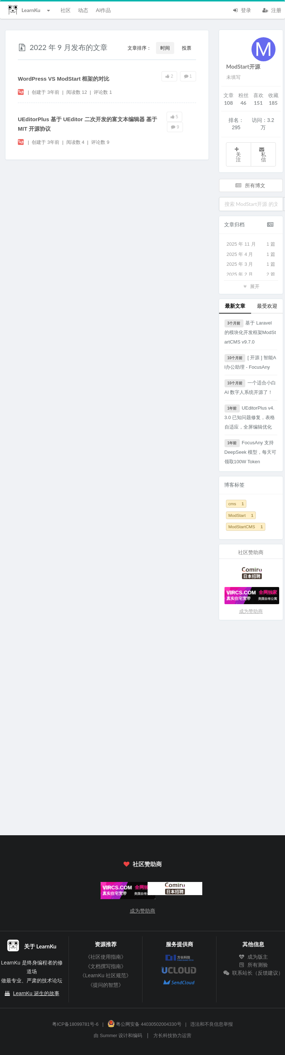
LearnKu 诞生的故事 (36, 993)
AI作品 (103, 10)
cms (236, 503)
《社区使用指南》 (105, 957)
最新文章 (235, 306)
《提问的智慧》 (106, 985)
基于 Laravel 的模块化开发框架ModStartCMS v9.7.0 (250, 332)
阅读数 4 (76, 142)
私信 (262, 154)
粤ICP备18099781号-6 (75, 1024)
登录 (241, 9)
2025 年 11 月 (251, 244)
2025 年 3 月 (251, 264)
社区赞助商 (142, 863)
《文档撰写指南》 (105, 966)
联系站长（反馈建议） (253, 973)
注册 (271, 9)
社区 (65, 10)
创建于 (45, 92)
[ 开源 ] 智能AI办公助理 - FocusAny (250, 362)
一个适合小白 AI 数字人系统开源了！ (250, 387)
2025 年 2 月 (251, 275)
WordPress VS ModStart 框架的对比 (63, 79)
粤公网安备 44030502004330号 (144, 1024)
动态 (83, 10)
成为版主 (253, 957)
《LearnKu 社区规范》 (105, 975)
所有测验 (253, 965)
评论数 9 (100, 142)
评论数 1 (103, 92)
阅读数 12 (77, 92)
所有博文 (250, 185)
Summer (108, 1035)
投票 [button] (186, 48)
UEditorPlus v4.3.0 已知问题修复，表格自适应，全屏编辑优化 (250, 417)
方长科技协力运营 (172, 1035)
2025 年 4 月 (251, 254)
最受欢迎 (267, 306)
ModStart (241, 515)
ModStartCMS (246, 526)
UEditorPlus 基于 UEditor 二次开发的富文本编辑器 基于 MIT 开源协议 (87, 124)
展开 (250, 286)
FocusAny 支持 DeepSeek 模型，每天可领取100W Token (250, 451)
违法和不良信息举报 (211, 1024)
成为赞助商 (251, 611)
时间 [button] (165, 48)
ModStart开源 (243, 66)
